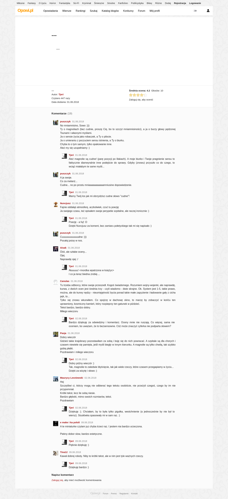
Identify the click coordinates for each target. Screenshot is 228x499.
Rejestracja (180, 3)
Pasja (63, 333)
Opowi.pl (25, 10)
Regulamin (124, 494)
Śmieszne (99, 3)
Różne (158, 3)
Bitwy (149, 3)
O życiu (42, 3)
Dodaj (168, 3)
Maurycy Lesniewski (71, 377)
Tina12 (64, 452)
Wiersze (66, 10)
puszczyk (65, 121)
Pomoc (114, 494)
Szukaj (93, 10)
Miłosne (21, 3)
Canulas (64, 281)
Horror (52, 3)
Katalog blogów (110, 10)
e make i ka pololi (70, 422)
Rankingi (80, 10)
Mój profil (155, 10)
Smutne (111, 3)
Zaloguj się (57, 480)
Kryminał (86, 3)
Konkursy (128, 10)
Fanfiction (123, 3)
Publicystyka (137, 3)
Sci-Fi (76, 3)
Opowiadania (50, 10)
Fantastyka (64, 3)
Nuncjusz (65, 203)
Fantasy (32, 3)
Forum (141, 10)
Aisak (63, 247)
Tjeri (61, 94)
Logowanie (195, 3)
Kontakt (134, 494)
